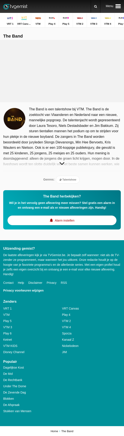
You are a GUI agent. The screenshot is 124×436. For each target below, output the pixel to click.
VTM (6, 314)
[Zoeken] (95, 6)
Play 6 (7, 333)
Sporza (66, 333)
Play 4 (66, 314)
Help (21, 282)
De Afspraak (11, 405)
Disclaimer (35, 282)
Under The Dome (14, 386)
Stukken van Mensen (17, 411)
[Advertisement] (62, 71)
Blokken (8, 398)
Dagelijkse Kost (13, 367)
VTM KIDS (10, 346)
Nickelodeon (70, 346)
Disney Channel (13, 352)
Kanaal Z (68, 339)
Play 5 (7, 321)
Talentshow (67, 179)
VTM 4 (66, 327)
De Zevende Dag (14, 392)
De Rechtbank (12, 380)
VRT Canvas (70, 308)
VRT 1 (7, 308)
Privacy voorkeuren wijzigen (23, 290)
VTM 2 (66, 321)
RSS (64, 282)
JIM (64, 352)
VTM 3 (7, 327)
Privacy (51, 282)
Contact (8, 282)
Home (54, 431)
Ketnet (7, 339)
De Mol (8, 373)
